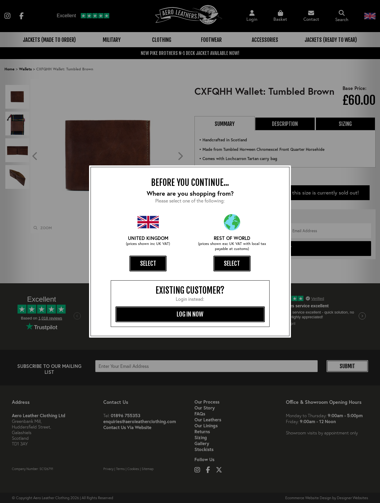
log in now (190, 314)
